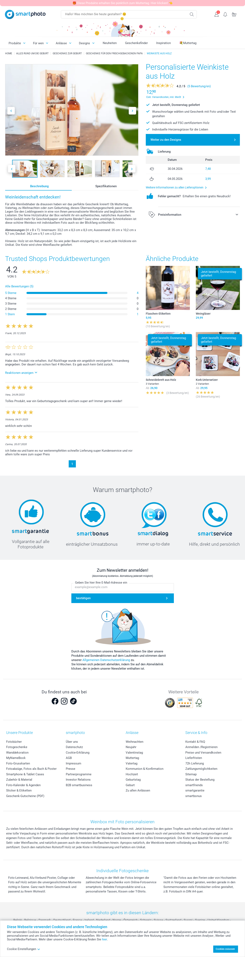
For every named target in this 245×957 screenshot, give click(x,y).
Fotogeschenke (16, 747)
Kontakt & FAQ (195, 742)
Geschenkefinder (136, 43)
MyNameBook (16, 758)
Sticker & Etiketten (19, 790)
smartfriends (194, 785)
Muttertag (132, 758)
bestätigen (83, 598)
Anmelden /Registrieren (201, 747)
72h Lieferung (194, 763)
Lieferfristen (193, 758)
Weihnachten (134, 742)
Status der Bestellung (199, 779)
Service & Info (196, 732)
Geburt (130, 785)
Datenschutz (74, 747)
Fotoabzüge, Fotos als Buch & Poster (31, 769)
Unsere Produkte (19, 732)
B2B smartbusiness (79, 785)
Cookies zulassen (225, 949)
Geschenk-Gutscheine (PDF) (25, 796)
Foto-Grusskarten (18, 763)
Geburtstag (133, 779)
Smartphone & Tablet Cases (25, 774)
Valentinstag (134, 752)
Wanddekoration (17, 752)
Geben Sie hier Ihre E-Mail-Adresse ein (101, 583)
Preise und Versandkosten (203, 752)
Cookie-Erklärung (77, 752)
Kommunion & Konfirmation (144, 769)
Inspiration (163, 43)
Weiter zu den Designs (165, 140)
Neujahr (131, 747)
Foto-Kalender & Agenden (23, 785)
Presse (70, 769)
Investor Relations (78, 779)
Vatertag (131, 763)
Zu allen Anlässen (138, 790)
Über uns (72, 742)
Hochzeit (132, 774)
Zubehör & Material (19, 779)
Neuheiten (110, 43)
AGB (69, 758)
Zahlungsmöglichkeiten (201, 769)
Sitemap (191, 774)
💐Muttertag (187, 43)
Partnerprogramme (78, 774)
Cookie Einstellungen (23, 949)
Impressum (73, 763)
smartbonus (193, 796)
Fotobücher (14, 742)
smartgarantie (194, 790)
